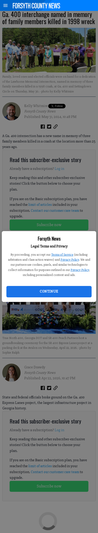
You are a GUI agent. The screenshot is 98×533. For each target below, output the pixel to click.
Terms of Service (62, 255)
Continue (49, 291)
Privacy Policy (70, 260)
